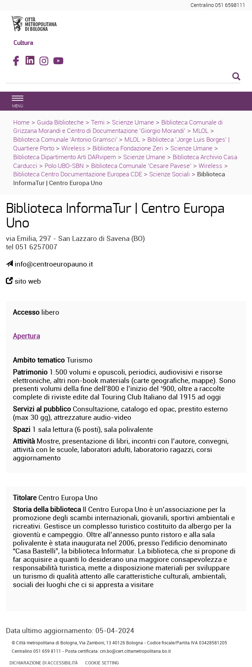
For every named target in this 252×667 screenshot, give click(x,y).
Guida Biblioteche (60, 122)
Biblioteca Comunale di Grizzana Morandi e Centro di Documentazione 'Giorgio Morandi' (118, 126)
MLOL (200, 130)
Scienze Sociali (169, 174)
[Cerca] (123, 77)
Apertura (26, 336)
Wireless (73, 148)
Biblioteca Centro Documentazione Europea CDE (77, 174)
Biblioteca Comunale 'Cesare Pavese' (141, 165)
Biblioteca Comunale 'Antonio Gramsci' (66, 139)
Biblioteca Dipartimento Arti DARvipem (64, 157)
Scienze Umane (133, 122)
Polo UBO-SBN (64, 165)
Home (21, 122)
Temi (98, 122)
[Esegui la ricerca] (236, 77)
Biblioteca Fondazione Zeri (128, 148)
